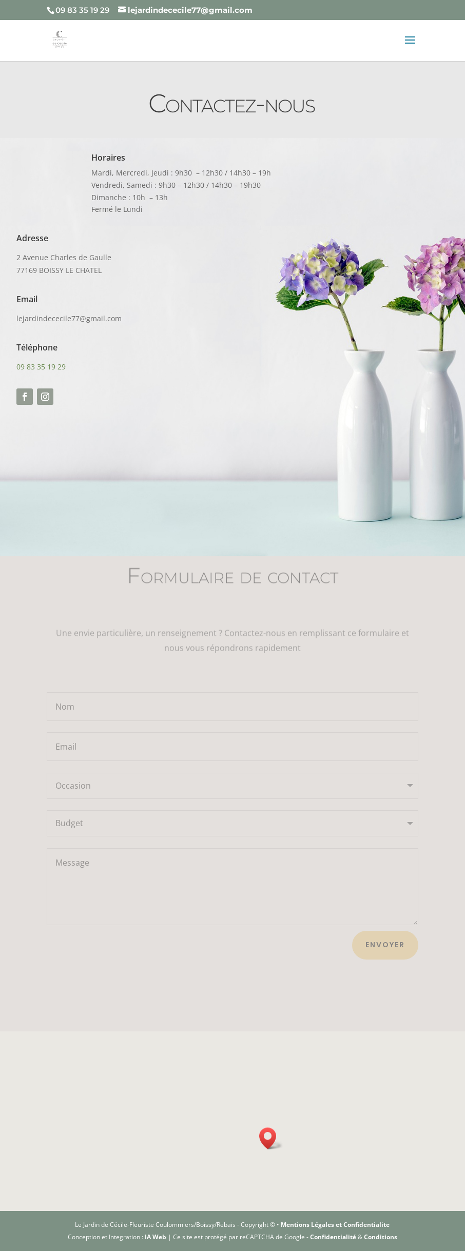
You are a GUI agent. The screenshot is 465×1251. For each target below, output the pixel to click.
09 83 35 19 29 (40, 367)
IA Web (155, 1237)
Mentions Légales (308, 1224)
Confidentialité (333, 1237)
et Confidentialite (363, 1224)
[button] (271, 1138)
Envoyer (385, 945)
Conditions (380, 1237)
